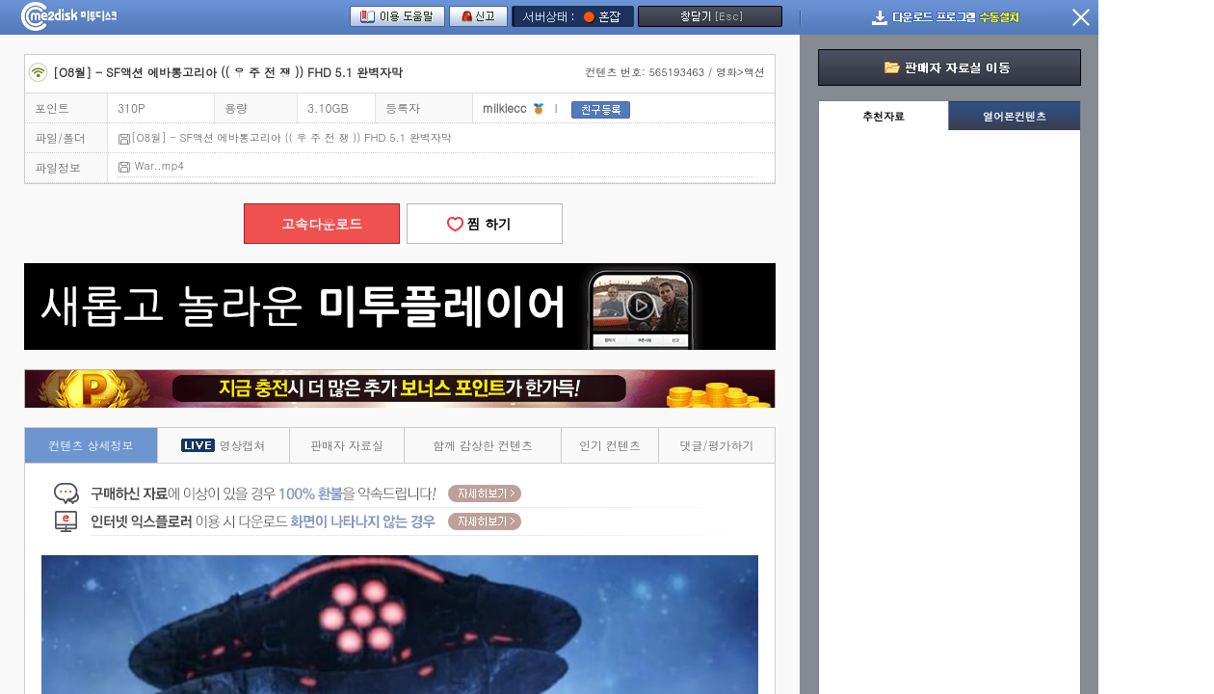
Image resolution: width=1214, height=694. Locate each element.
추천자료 (883, 116)
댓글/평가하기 (716, 445)
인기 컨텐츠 (610, 445)
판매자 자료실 (346, 445)
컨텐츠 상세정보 (91, 445)
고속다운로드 (321, 223)
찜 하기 (485, 223)
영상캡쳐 (223, 445)
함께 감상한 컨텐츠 (483, 445)
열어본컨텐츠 (1014, 116)
